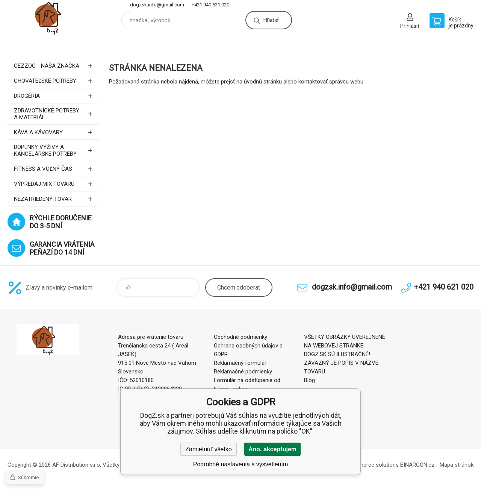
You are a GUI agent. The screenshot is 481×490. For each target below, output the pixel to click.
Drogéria (56, 95)
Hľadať (271, 20)
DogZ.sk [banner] (53, 17)
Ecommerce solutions (371, 464)
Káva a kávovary (56, 132)
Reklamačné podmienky (243, 371)
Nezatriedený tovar (56, 198)
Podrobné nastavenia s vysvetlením (240, 464)
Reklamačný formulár (240, 363)
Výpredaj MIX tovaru (56, 183)
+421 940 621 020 (210, 5)
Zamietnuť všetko (208, 449)
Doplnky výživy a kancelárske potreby (56, 150)
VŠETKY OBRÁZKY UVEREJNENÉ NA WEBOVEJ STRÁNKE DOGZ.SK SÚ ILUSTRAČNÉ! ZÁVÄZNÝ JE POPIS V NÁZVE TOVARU (344, 354)
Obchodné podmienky (240, 337)
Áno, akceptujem (272, 449)
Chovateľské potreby (56, 80)
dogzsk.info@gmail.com (157, 5)
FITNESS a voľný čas (56, 168)
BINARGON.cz (417, 464)
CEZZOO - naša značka (56, 65)
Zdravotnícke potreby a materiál (56, 113)
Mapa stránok (456, 464)
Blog (309, 380)
